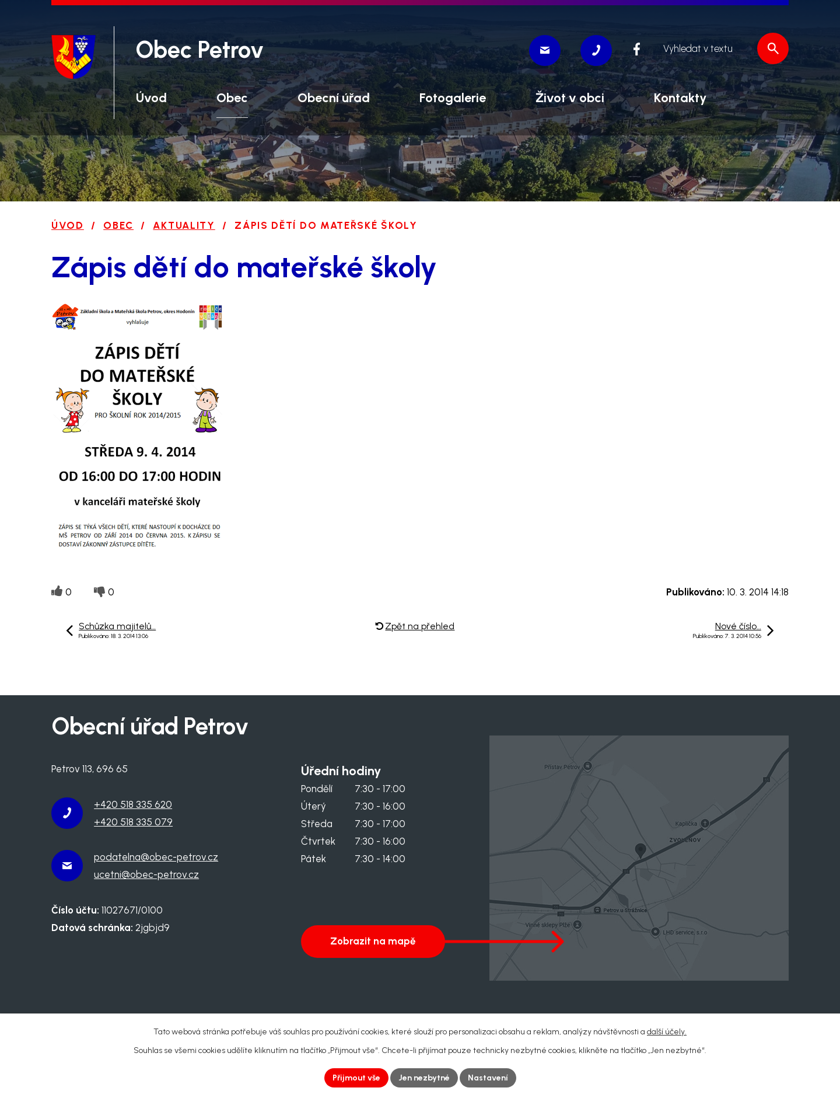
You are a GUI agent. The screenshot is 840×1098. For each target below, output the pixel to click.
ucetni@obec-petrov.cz (146, 874)
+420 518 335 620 (133, 804)
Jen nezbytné (424, 1078)
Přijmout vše (356, 1078)
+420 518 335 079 (133, 822)
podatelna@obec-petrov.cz (156, 857)
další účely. (667, 1032)
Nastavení (488, 1078)
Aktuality (184, 225)
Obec (118, 225)
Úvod (67, 225)
